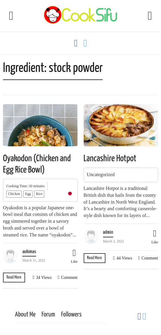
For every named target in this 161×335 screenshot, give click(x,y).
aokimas (29, 251)
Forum (48, 314)
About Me (25, 314)
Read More (14, 277)
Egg (28, 194)
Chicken (14, 194)
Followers (71, 314)
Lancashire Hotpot (110, 158)
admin (108, 232)
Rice (39, 194)
